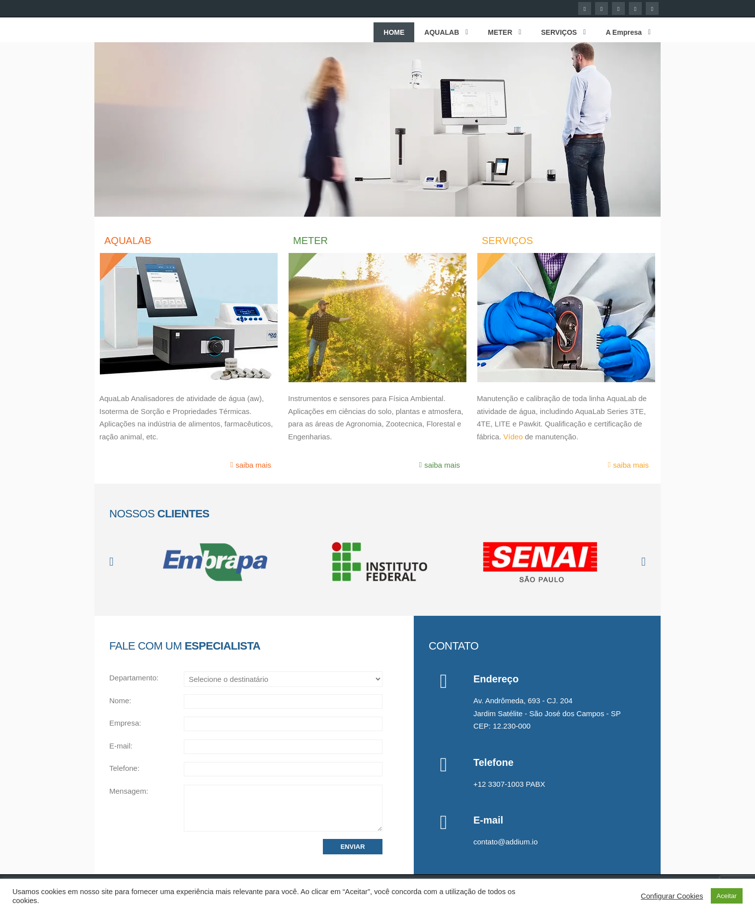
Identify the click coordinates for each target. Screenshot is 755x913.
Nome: (120, 700)
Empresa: (125, 723)
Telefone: (124, 768)
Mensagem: (128, 791)
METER (310, 240)
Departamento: (133, 677)
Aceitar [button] (727, 896)
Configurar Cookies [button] (672, 896)
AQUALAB (127, 240)
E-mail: (121, 746)
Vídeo (513, 436)
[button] (111, 562)
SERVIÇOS (507, 240)
